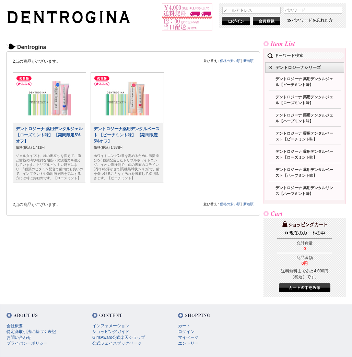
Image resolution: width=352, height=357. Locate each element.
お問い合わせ (19, 337)
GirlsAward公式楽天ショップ (118, 337)
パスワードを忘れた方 (312, 20)
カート (184, 325)
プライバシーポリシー (27, 343)
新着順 (248, 61)
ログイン (186, 331)
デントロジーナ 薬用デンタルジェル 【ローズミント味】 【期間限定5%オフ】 (49, 135)
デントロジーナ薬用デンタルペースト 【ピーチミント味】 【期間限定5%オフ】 (127, 135)
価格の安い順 (230, 61)
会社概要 (15, 325)
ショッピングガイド (110, 331)
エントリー (188, 343)
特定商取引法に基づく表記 (31, 331)
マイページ (188, 337)
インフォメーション (110, 325)
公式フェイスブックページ (117, 343)
